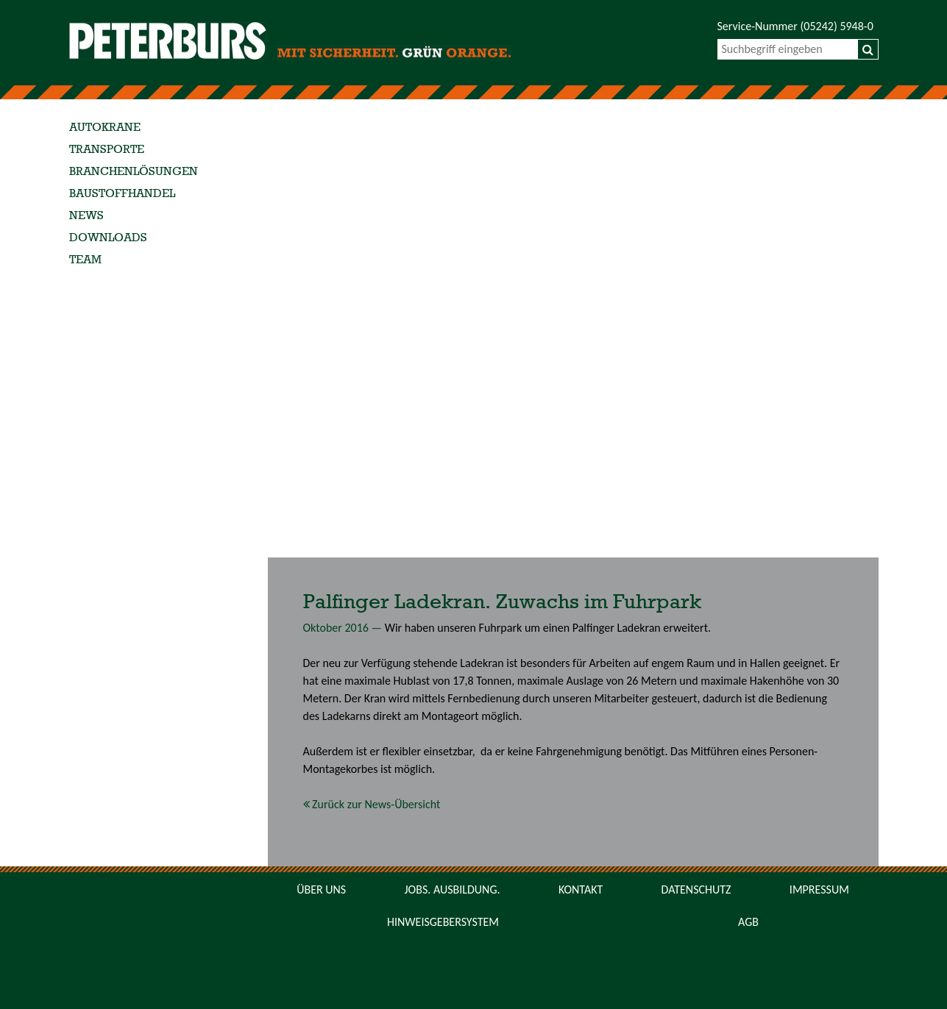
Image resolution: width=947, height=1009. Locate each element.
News (86, 216)
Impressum (819, 889)
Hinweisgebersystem (443, 922)
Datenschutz (696, 889)
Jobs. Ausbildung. (452, 889)
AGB (748, 922)
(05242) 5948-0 (837, 26)
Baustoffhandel (122, 194)
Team (85, 260)
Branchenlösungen (133, 172)
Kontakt (580, 889)
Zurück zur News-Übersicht (372, 804)
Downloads (108, 238)
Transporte (106, 150)
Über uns (321, 889)
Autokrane (105, 128)
